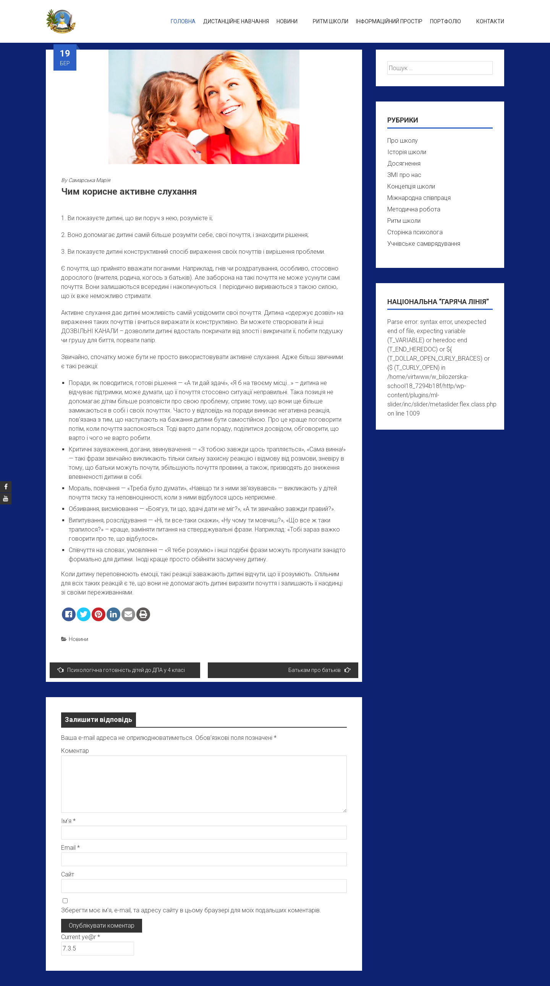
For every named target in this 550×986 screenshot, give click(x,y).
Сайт (67, 874)
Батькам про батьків (319, 670)
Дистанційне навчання (236, 21)
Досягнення (404, 163)
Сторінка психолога (415, 232)
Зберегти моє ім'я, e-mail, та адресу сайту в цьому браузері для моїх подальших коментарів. (191, 910)
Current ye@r (80, 937)
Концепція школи (411, 186)
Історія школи (406, 152)
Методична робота (413, 209)
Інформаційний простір (389, 21)
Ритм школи (330, 21)
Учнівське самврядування (423, 243)
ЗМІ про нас (404, 175)
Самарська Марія (89, 180)
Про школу (402, 140)
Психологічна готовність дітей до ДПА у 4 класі (121, 670)
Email (70, 847)
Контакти (490, 21)
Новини (287, 21)
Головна (183, 21)
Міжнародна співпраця (419, 197)
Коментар (75, 750)
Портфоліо (445, 21)
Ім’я (68, 821)
